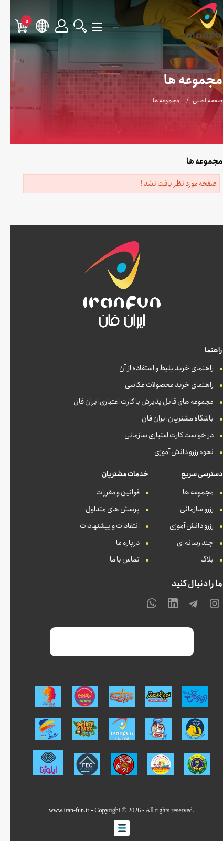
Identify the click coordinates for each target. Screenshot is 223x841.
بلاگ (197, 559)
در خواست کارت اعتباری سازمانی (159, 435)
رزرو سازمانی (187, 509)
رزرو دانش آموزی (182, 526)
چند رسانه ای (185, 542)
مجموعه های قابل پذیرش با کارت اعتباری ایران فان (133, 401)
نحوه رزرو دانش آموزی (174, 452)
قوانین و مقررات (108, 492)
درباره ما (118, 542)
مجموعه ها (188, 492)
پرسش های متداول (103, 509)
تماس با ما (115, 559)
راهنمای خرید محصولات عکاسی (159, 385)
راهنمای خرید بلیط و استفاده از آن (156, 368)
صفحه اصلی (198, 100)
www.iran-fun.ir (59, 810)
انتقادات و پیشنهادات (100, 526)
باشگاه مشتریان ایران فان (168, 418)
